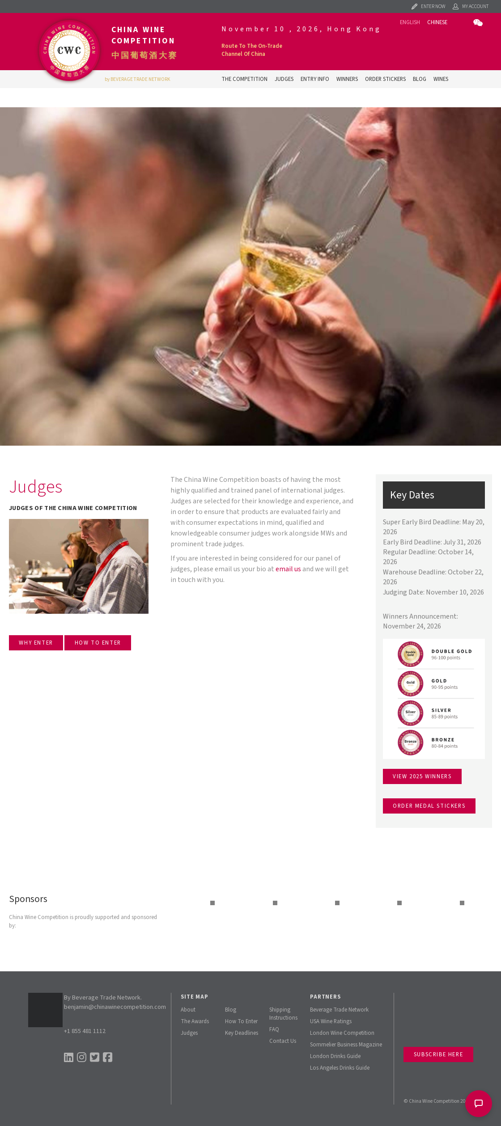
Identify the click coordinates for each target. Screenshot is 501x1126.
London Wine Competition (342, 1033)
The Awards (195, 1021)
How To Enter (241, 1021)
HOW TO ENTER (98, 643)
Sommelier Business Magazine (346, 1045)
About (188, 1010)
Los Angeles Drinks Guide (339, 1068)
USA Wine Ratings (331, 1021)
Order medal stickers (429, 806)
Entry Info (315, 79)
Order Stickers (385, 79)
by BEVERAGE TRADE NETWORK (137, 79)
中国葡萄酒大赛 (144, 55)
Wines (440, 79)
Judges (284, 79)
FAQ (274, 1029)
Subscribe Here (438, 1054)
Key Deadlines (241, 1033)
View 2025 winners (422, 776)
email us (288, 569)
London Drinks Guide (335, 1056)
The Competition (244, 79)
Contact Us (282, 1041)
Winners (347, 79)
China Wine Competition (143, 35)
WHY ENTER (36, 643)
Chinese (437, 22)
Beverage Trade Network (339, 1010)
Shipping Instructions (283, 1014)
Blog (419, 79)
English (410, 22)
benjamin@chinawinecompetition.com (115, 1007)
